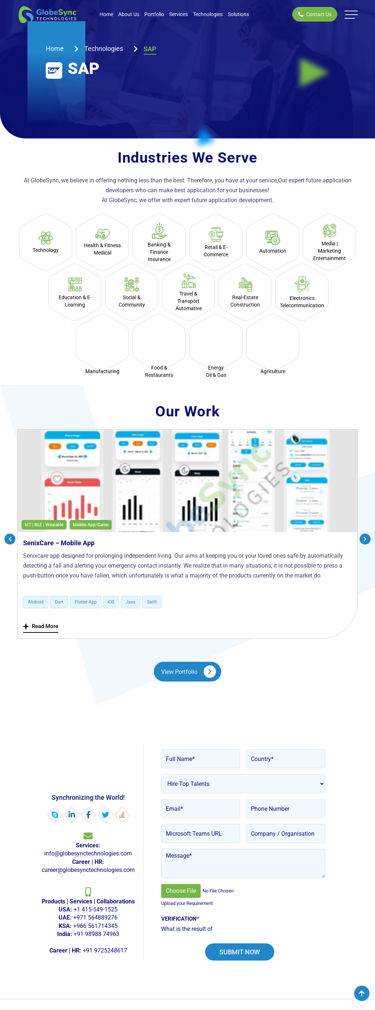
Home (106, 14)
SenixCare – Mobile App (58, 543)
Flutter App (86, 602)
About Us (128, 14)
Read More (40, 626)
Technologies (208, 14)
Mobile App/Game (90, 524)
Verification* (180, 919)
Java (131, 602)
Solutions (238, 14)
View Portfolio (188, 672)
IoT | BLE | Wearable (44, 524)
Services (178, 14)
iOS (111, 602)
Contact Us (314, 14)
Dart (59, 602)
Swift (152, 602)
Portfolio (154, 14)
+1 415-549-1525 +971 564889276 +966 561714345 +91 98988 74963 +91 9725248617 (88, 926)
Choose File (181, 891)
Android (36, 602)
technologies (103, 49)
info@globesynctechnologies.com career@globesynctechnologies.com (88, 858)
